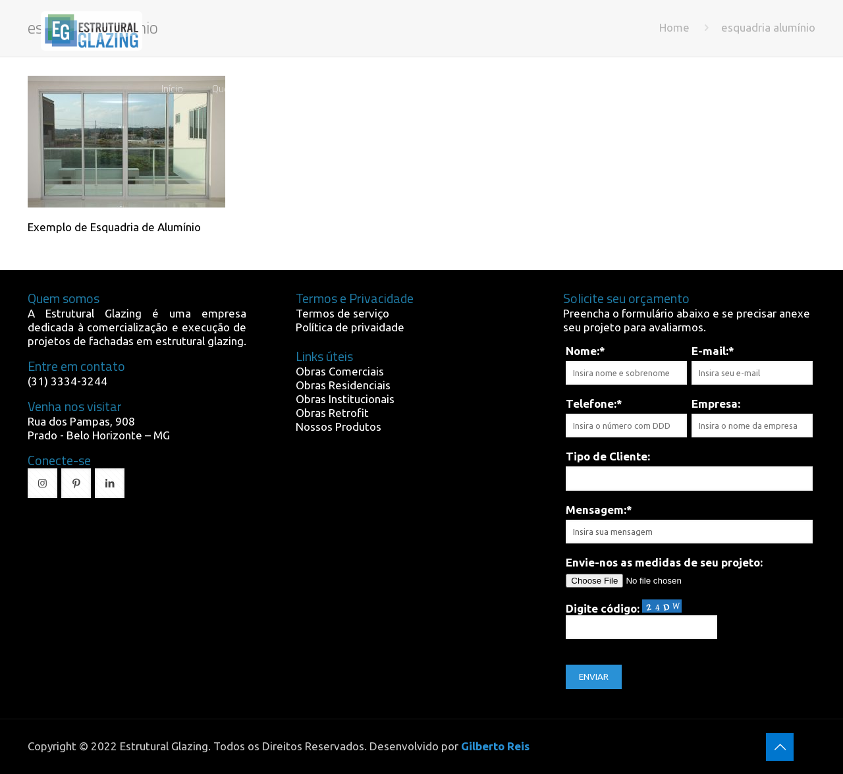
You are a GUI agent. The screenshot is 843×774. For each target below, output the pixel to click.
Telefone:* (594, 403)
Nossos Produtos (338, 426)
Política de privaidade (350, 327)
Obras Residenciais (343, 385)
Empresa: (716, 403)
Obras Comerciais (340, 371)
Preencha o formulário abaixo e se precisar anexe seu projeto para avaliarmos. (686, 320)
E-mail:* (713, 351)
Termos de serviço (342, 313)
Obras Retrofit (332, 412)
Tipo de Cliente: (608, 456)
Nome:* (585, 351)
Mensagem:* (599, 509)
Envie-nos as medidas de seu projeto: (664, 562)
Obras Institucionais (345, 399)
